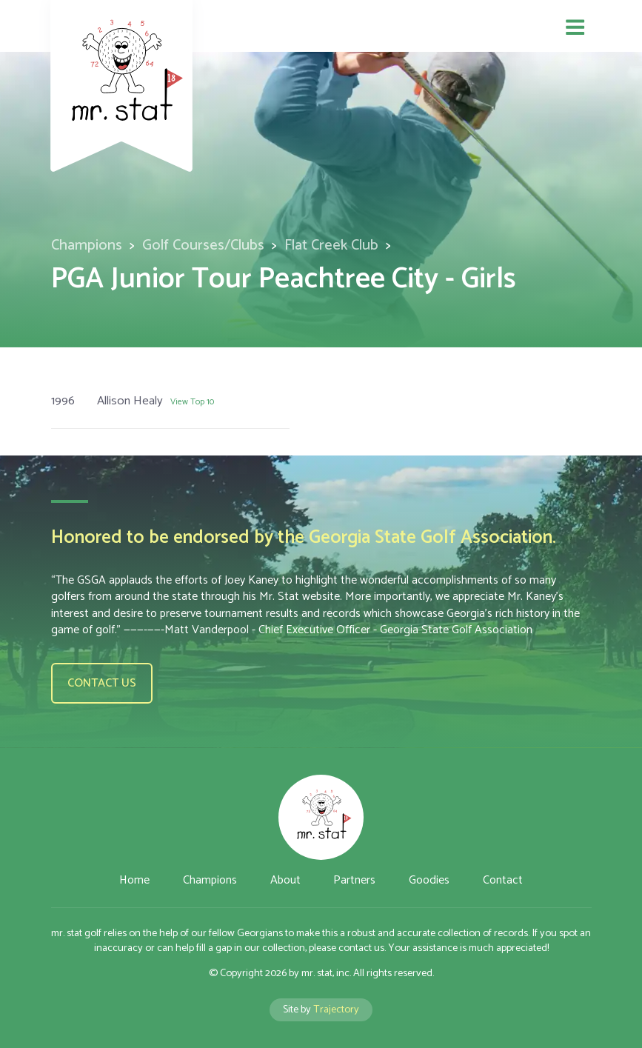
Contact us (101, 683)
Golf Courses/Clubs (203, 245)
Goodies (429, 880)
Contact (503, 880)
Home (134, 880)
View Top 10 (192, 402)
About (285, 880)
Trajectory (336, 1009)
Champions (86, 245)
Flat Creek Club (331, 245)
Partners (354, 880)
